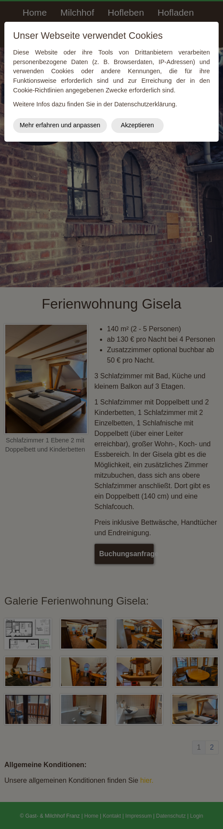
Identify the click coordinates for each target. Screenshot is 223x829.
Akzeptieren (137, 125)
